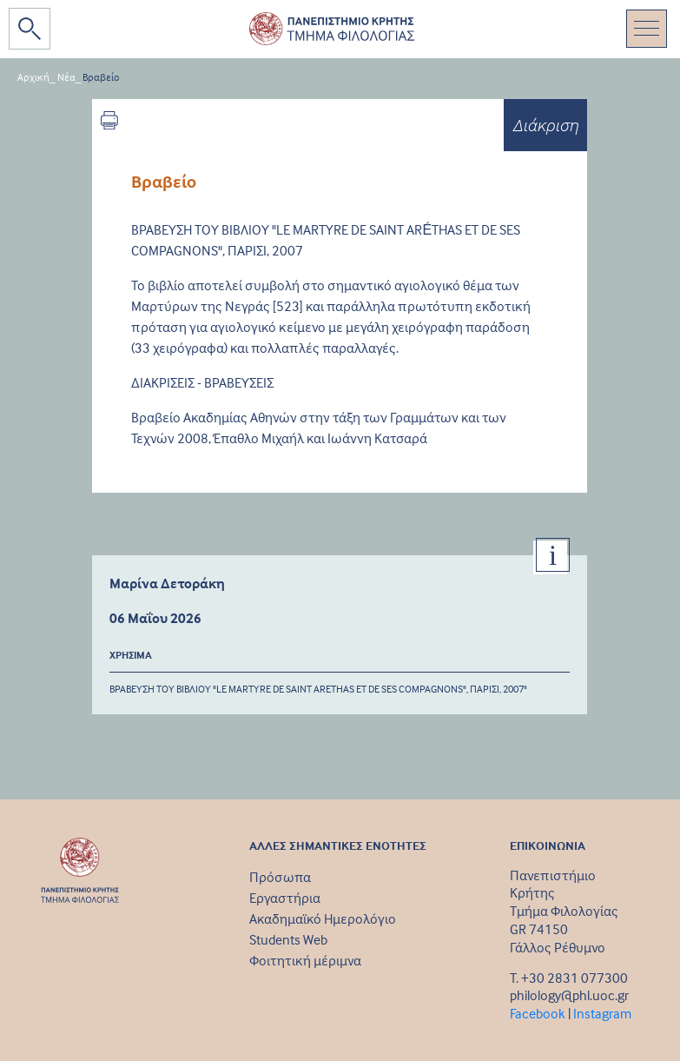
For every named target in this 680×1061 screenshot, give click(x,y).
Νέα (66, 76)
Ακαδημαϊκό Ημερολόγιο (322, 918)
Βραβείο (101, 76)
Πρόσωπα (280, 876)
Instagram (602, 1013)
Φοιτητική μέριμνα (305, 960)
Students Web (288, 939)
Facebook (537, 1013)
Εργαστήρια (284, 897)
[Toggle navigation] (646, 28)
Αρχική (33, 76)
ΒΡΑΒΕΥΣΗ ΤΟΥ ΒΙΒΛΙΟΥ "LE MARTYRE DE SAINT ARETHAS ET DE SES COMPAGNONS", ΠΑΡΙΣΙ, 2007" (318, 688)
